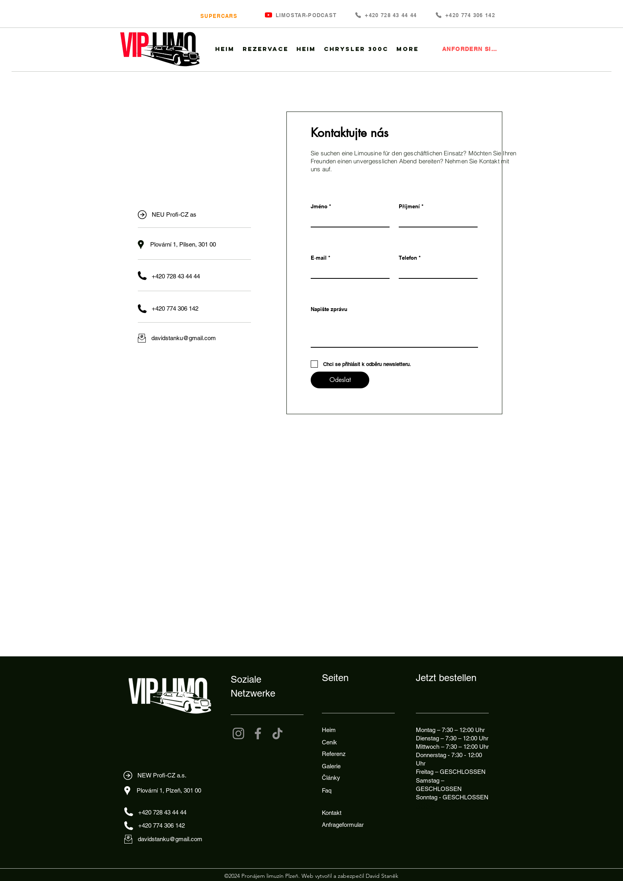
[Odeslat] (340, 380)
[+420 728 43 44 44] (386, 15)
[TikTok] (277, 733)
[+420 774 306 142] (465, 15)
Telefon (408, 257)
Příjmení (409, 206)
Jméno (319, 206)
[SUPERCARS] (218, 15)
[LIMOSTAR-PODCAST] (305, 15)
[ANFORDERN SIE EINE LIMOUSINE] (471, 49)
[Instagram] (238, 733)
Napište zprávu (329, 309)
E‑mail (319, 257)
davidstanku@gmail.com (183, 338)
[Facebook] (258, 733)
